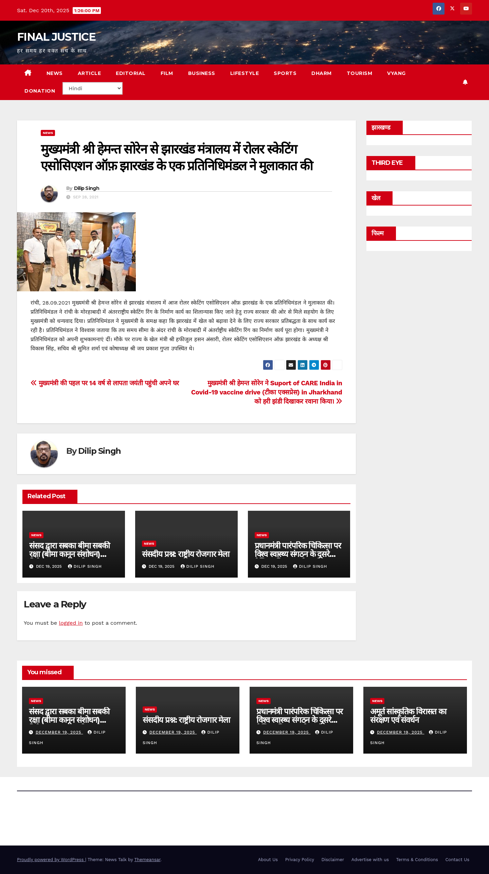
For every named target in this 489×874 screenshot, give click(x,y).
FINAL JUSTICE (56, 36)
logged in (71, 623)
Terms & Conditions (417, 859)
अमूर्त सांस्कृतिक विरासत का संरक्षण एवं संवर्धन (408, 715)
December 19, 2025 (59, 732)
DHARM (321, 73)
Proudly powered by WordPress (51, 859)
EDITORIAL (131, 73)
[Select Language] (92, 88)
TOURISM (360, 73)
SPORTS (285, 73)
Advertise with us (370, 859)
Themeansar (147, 859)
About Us (268, 859)
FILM (167, 73)
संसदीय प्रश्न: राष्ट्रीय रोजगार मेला (185, 554)
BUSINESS (201, 73)
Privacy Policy (299, 859)
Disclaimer (332, 859)
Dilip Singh (86, 188)
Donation (39, 91)
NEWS (55, 73)
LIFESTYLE (244, 73)
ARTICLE (89, 73)
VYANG (396, 73)
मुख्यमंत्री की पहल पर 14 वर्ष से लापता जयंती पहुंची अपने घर (105, 383)
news (48, 133)
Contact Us (457, 859)
